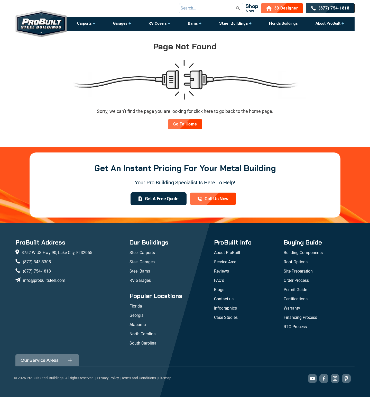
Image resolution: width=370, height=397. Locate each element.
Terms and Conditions (138, 378)
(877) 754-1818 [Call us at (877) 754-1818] (37, 271)
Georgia (137, 315)
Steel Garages (142, 261)
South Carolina (143, 343)
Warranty (292, 308)
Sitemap (164, 378)
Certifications (296, 298)
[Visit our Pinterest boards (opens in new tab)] (346, 378)
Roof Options (296, 261)
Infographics (225, 308)
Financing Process (300, 317)
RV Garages (140, 280)
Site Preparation (298, 271)
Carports (84, 23)
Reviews (221, 271)
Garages (120, 23)
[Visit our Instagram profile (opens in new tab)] (335, 378)
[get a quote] (159, 198)
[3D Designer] (282, 8)
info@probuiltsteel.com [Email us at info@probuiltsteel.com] (44, 280)
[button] (86, 26)
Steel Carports (142, 252)
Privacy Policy (108, 378)
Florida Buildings (283, 23)
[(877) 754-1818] (330, 8)
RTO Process (295, 326)
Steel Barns (140, 271)
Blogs (219, 289)
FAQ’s (219, 280)
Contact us (224, 298)
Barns (193, 23)
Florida (136, 306)
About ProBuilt (328, 23)
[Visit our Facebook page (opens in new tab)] (323, 378)
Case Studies (226, 317)
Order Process (296, 280)
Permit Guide (295, 289)
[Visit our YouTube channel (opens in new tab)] (312, 378)
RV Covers (158, 23)
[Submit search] (238, 8)
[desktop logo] (41, 24)
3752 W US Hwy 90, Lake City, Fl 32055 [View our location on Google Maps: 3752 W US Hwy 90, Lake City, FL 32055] (57, 252)
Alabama (138, 324)
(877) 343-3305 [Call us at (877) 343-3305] (37, 261)
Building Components (303, 252)
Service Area (225, 261)
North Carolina (143, 333)
